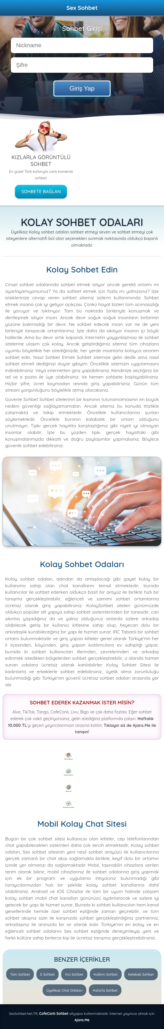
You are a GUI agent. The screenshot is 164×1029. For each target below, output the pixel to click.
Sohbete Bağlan (41, 191)
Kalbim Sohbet (106, 974)
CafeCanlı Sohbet (53, 1013)
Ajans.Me (81, 1020)
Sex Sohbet (82, 7)
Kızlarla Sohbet (105, 990)
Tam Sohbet (20, 974)
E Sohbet (47, 974)
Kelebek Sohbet (141, 974)
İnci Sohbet (74, 974)
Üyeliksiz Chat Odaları (64, 990)
